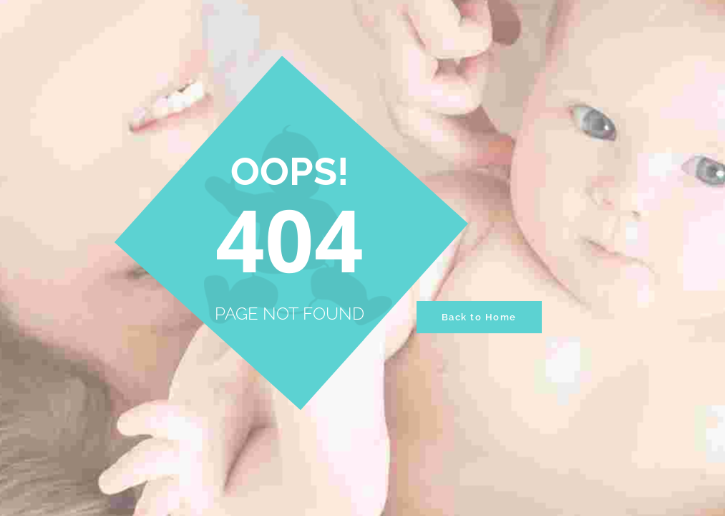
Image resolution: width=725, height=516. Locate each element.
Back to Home (479, 317)
